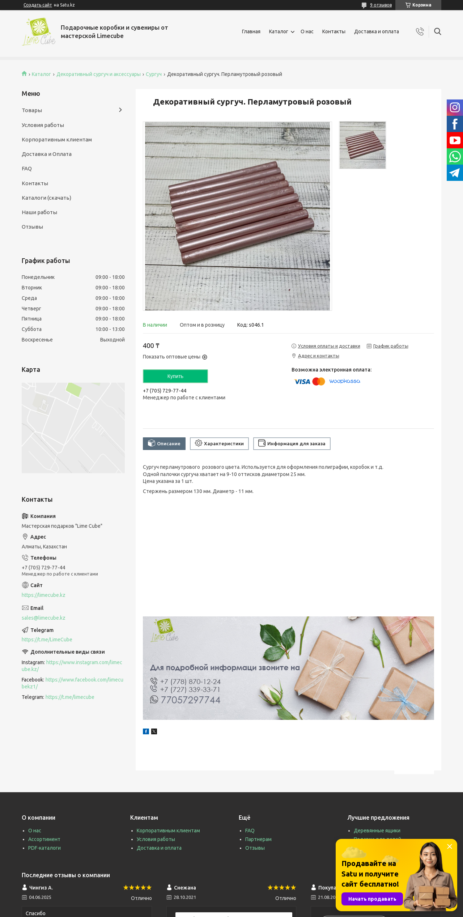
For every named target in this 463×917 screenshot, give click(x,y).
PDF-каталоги (44, 848)
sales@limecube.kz (43, 618)
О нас (307, 31)
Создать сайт (38, 5)
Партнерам (258, 839)
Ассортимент (44, 839)
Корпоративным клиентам (57, 139)
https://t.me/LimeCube (47, 639)
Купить (175, 376)
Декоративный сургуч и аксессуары (98, 74)
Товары (32, 110)
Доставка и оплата (376, 31)
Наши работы (39, 212)
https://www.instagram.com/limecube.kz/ (72, 665)
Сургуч (154, 74)
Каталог (278, 31)
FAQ (27, 168)
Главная (251, 31)
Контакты (333, 31)
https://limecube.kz (43, 595)
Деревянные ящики (377, 830)
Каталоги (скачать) (46, 198)
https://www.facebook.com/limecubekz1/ (72, 683)
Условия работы (43, 125)
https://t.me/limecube (70, 697)
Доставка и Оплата (47, 154)
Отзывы (32, 227)
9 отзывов (381, 5)
